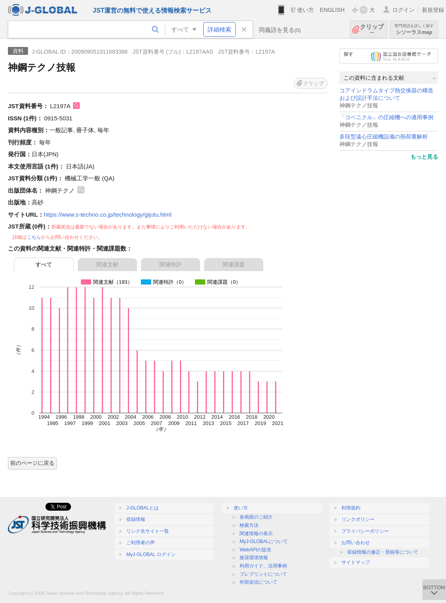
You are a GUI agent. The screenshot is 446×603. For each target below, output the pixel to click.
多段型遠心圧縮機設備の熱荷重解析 (383, 137)
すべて (44, 264)
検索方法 (249, 525)
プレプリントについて (263, 574)
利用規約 (350, 508)
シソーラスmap (414, 29)
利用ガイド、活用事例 (263, 566)
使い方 (305, 10)
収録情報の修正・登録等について (382, 552)
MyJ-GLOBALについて (264, 541)
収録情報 (135, 519)
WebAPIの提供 (255, 549)
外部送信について (258, 582)
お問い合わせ (355, 542)
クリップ (372, 29)
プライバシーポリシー (365, 531)
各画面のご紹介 (256, 517)
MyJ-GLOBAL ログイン (151, 554)
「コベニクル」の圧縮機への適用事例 (386, 117)
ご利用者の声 (140, 542)
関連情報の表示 (256, 533)
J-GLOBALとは (142, 508)
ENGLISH (332, 10)
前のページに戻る (32, 463)
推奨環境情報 (254, 557)
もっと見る (424, 157)
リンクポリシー (358, 519)
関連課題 (234, 264)
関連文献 (107, 264)
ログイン (403, 10)
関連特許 (170, 264)
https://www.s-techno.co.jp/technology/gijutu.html (108, 214)
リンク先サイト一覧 (147, 531)
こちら (34, 237)
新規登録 (433, 10)
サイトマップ (355, 562)
